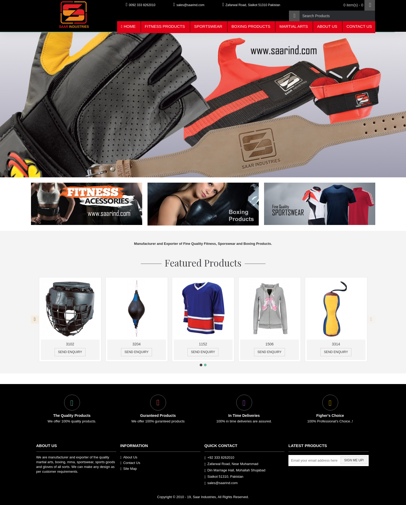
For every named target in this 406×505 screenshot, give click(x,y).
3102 (70, 344)
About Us (128, 457)
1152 (203, 344)
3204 (136, 344)
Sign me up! (354, 460)
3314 (336, 344)
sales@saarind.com (221, 483)
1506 (269, 344)
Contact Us (130, 463)
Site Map (128, 469)
